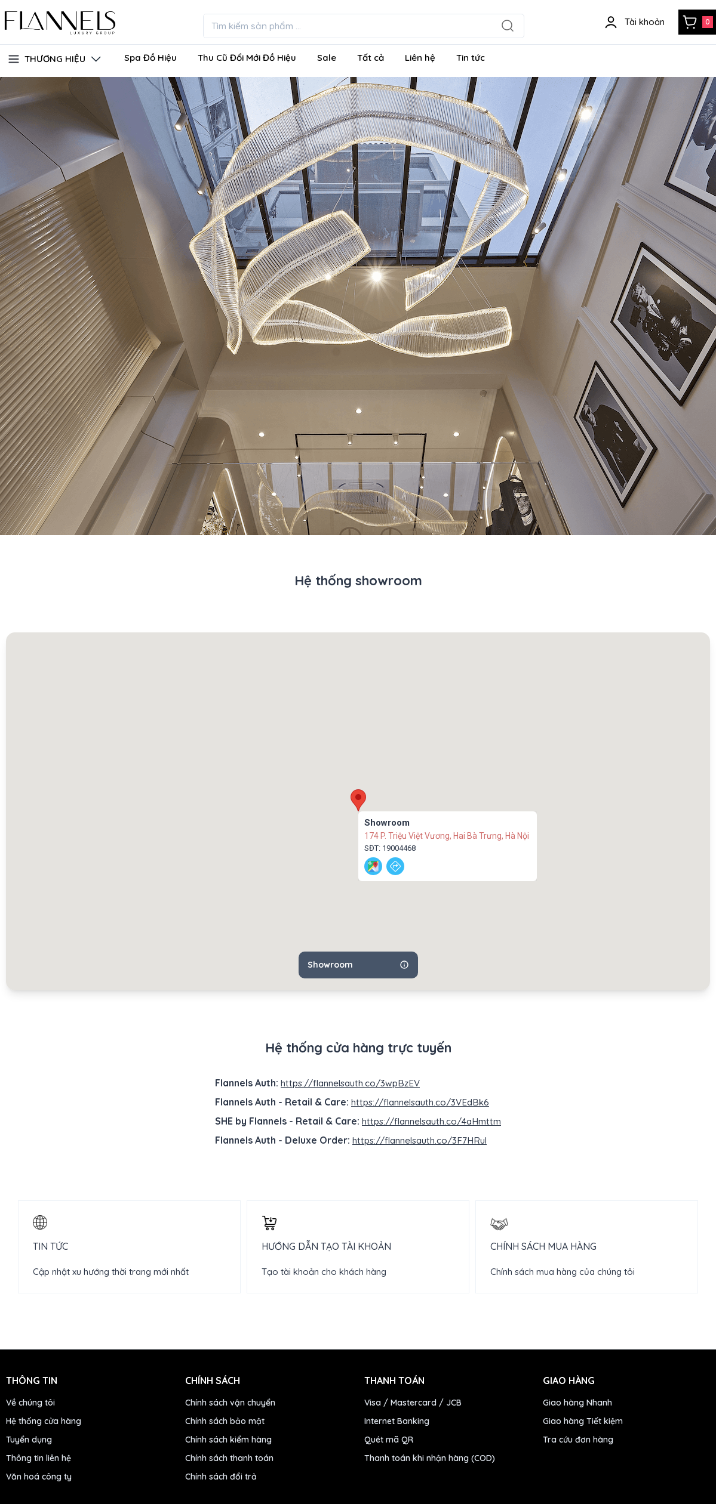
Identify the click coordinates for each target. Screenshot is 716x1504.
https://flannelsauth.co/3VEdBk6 (420, 1101)
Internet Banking (396, 1419)
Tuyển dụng (29, 1437)
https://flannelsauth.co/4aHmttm (431, 1120)
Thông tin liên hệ (38, 1456)
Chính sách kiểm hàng (228, 1437)
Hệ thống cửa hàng (43, 1419)
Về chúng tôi (30, 1400)
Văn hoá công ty (39, 1474)
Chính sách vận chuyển (230, 1400)
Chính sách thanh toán (229, 1456)
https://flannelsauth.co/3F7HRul (420, 1139)
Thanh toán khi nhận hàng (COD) (429, 1456)
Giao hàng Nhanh (577, 1400)
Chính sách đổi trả (221, 1474)
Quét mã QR (388, 1437)
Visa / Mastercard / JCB (413, 1400)
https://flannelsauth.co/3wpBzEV (351, 1083)
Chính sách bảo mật (225, 1419)
